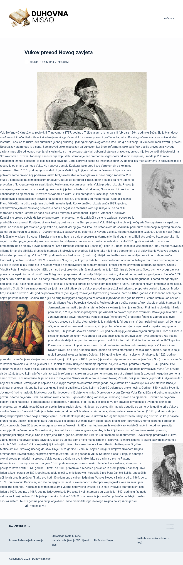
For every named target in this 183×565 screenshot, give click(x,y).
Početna (169, 18)
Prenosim (63, 62)
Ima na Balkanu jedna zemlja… (27, 540)
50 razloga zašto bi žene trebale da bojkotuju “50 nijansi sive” (70, 540)
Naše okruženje (103, 540)
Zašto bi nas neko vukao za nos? (153, 540)
